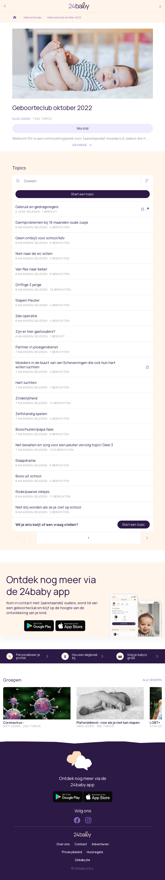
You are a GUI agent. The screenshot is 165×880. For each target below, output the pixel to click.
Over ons (63, 844)
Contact (80, 844)
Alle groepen (152, 680)
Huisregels (95, 852)
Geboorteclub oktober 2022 (61, 17)
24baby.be (82, 859)
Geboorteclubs (30, 17)
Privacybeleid (72, 852)
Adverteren (100, 844)
